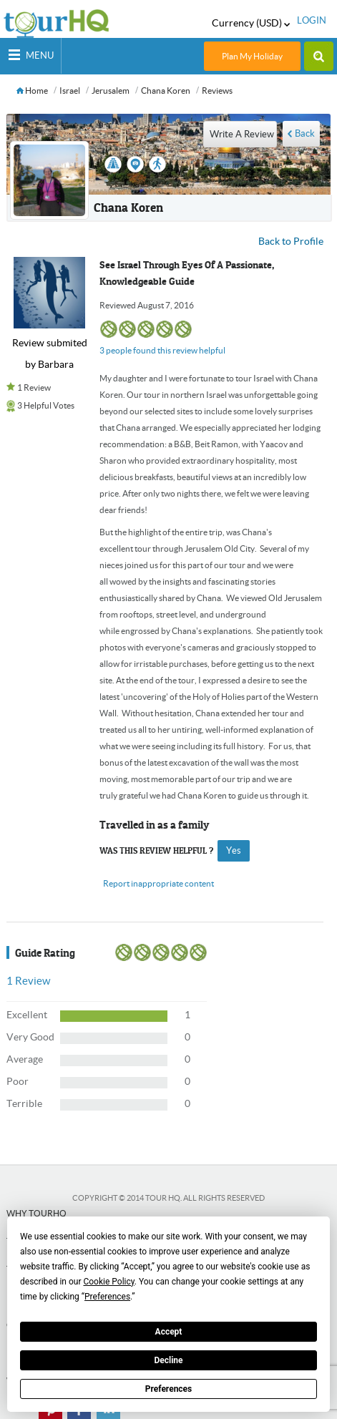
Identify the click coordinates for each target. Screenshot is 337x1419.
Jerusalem (111, 90)
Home (32, 90)
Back (305, 133)
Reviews (217, 90)
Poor (17, 1081)
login (311, 20)
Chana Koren (165, 90)
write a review (242, 134)
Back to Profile (290, 241)
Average (24, 1059)
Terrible (24, 1103)
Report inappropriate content (158, 883)
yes (233, 850)
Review (28, 981)
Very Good (30, 1037)
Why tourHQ (36, 1213)
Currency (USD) (251, 23)
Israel (69, 90)
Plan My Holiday (252, 56)
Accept (168, 1332)
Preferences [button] (107, 1297)
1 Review (34, 387)
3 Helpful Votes (45, 405)
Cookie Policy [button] (108, 1282)
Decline (168, 1360)
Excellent (26, 1014)
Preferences (168, 1389)
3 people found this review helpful (162, 350)
